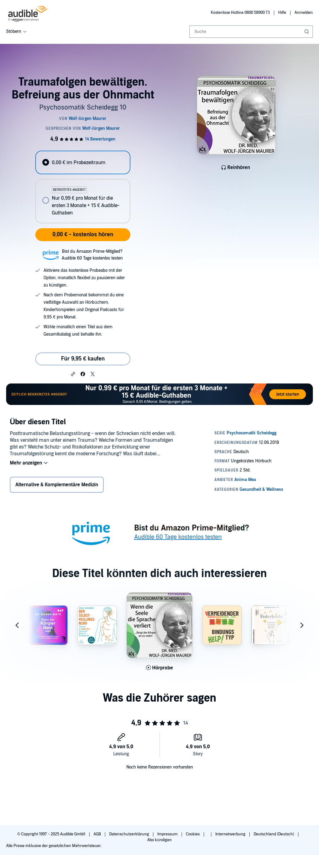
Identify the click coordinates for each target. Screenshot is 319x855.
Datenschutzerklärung (129, 834)
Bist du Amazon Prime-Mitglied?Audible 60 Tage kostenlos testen (92, 255)
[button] (73, 373)
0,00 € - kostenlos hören (82, 234)
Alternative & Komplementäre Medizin (56, 485)
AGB (98, 834)
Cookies (193, 834)
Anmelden (303, 12)
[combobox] (251, 31)
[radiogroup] (82, 187)
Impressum (168, 834)
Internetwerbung (230, 834)
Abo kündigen (159, 840)
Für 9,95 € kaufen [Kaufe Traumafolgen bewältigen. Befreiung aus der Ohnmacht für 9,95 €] (83, 359)
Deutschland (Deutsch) (274, 834)
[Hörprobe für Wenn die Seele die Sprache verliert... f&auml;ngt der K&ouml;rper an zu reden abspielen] (159, 668)
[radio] (82, 162)
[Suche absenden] (307, 31)
